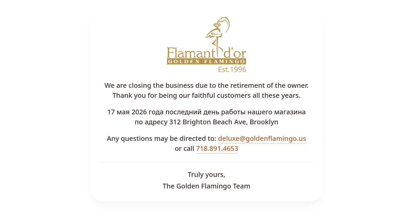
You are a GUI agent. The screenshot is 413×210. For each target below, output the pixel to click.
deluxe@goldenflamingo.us (262, 138)
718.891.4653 (217, 148)
